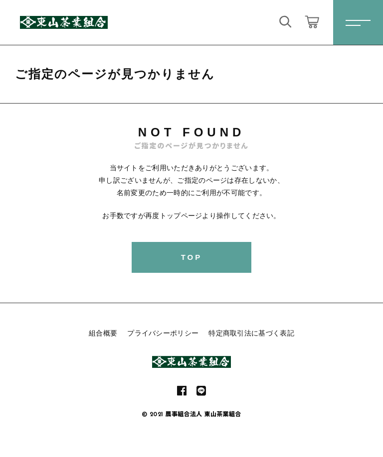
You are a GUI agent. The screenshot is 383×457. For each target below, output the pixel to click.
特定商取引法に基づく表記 (251, 333)
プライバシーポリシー (162, 333)
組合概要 (103, 333)
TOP (191, 257)
